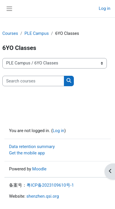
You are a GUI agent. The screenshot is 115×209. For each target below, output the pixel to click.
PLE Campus (37, 33)
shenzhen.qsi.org (43, 196)
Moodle (39, 169)
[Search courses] (33, 81)
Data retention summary (32, 146)
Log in (104, 8)
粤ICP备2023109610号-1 (50, 185)
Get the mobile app (27, 153)
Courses (10, 33)
